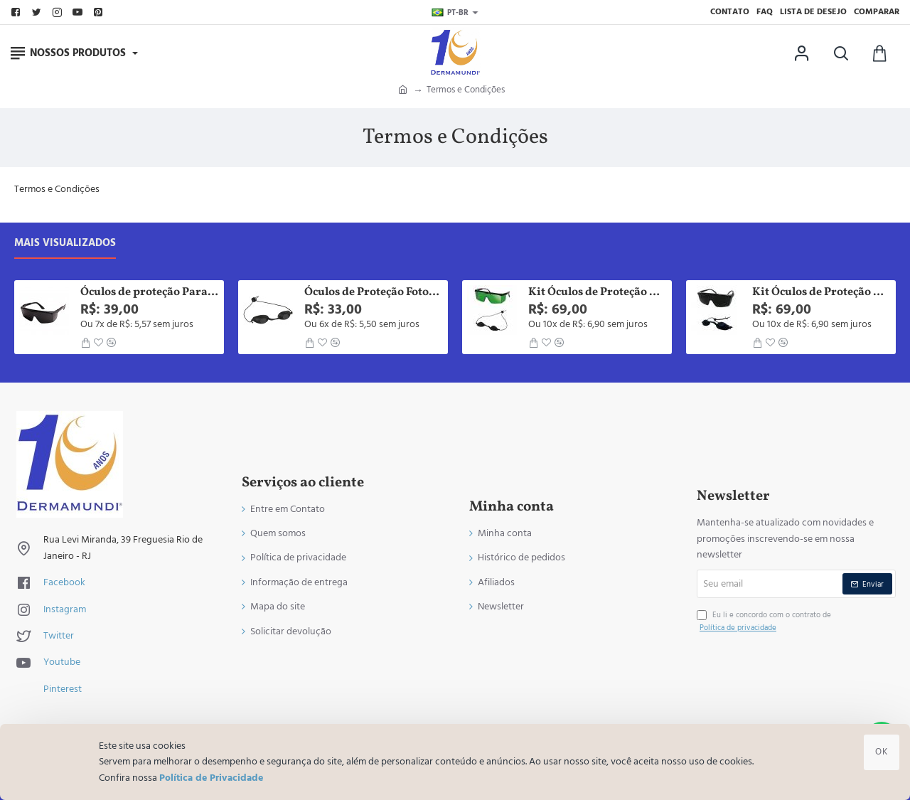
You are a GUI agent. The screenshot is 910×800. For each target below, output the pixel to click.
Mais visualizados (65, 243)
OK (881, 751)
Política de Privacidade (211, 778)
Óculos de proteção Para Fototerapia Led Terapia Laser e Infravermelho (149, 292)
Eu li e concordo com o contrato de (764, 621)
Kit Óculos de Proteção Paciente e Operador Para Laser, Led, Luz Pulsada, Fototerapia (597, 292)
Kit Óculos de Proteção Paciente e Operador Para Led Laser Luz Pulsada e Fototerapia (821, 292)
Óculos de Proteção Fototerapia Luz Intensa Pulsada (373, 292)
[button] (85, 343)
